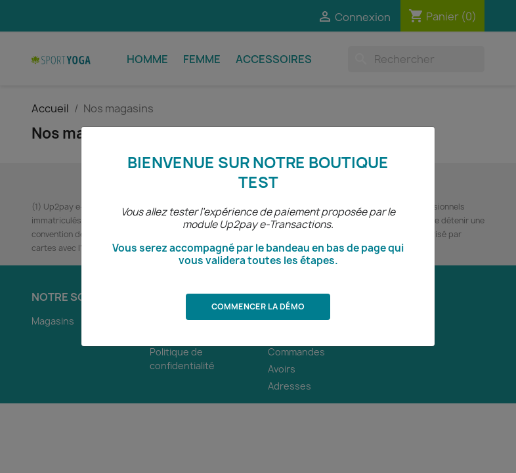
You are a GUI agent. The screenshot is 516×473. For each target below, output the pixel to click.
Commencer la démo (258, 306)
